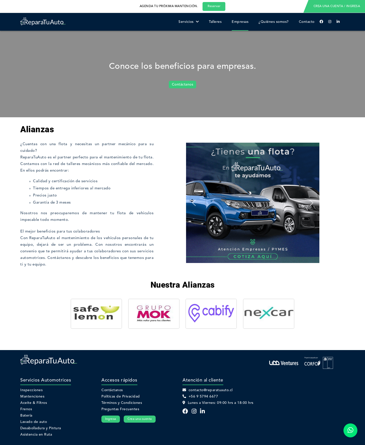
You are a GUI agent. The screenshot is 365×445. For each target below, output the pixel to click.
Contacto (307, 22)
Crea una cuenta (139, 419)
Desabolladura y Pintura (40, 428)
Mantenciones (32, 396)
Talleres (215, 22)
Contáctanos (182, 84)
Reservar (214, 6)
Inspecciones (31, 390)
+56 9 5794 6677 (200, 396)
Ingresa (110, 419)
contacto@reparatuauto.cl (207, 390)
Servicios (188, 22)
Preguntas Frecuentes (120, 409)
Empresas (240, 22)
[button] (194, 203)
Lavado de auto (33, 422)
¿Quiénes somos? (274, 22)
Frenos (26, 409)
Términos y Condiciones (121, 403)
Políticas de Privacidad (120, 396)
